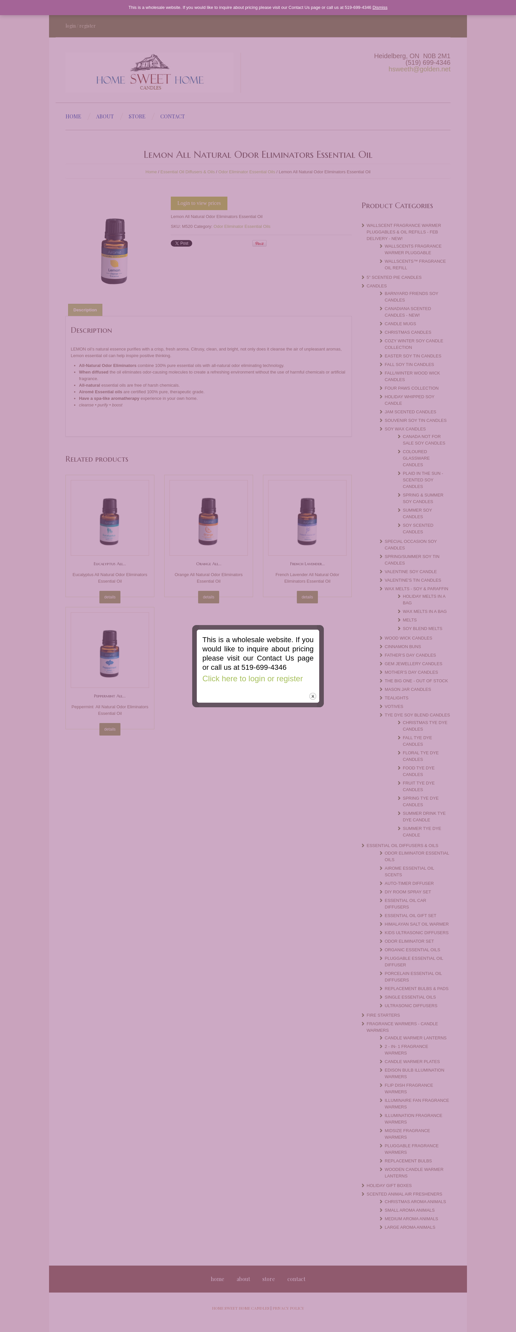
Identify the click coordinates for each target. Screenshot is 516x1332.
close (313, 693)
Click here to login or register (252, 674)
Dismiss (380, 7)
